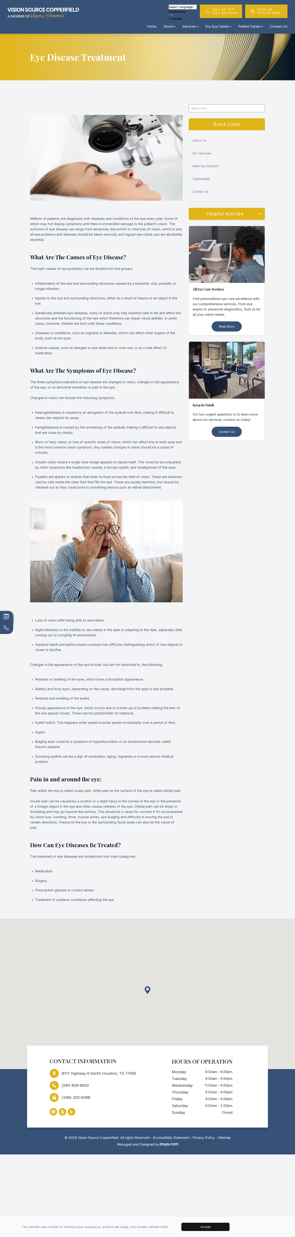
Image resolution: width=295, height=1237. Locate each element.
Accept (205, 1227)
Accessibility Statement (171, 1138)
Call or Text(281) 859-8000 (225, 11)
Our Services (201, 153)
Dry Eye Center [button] (218, 26)
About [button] (169, 26)
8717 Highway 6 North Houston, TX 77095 (99, 1073)
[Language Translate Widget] (183, 7)
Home (151, 26)
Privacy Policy (203, 1138)
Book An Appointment (270, 11)
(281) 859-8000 (75, 1085)
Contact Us (278, 26)
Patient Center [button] (250, 26)
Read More (227, 326)
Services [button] (190, 26)
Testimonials (201, 179)
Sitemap (224, 1138)
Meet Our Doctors (205, 166)
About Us (199, 140)
